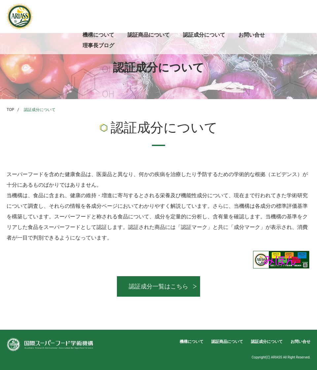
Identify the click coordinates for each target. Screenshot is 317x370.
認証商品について (148, 35)
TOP (10, 109)
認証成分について (204, 35)
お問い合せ (251, 35)
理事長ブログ (98, 45)
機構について (98, 35)
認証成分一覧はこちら (158, 286)
